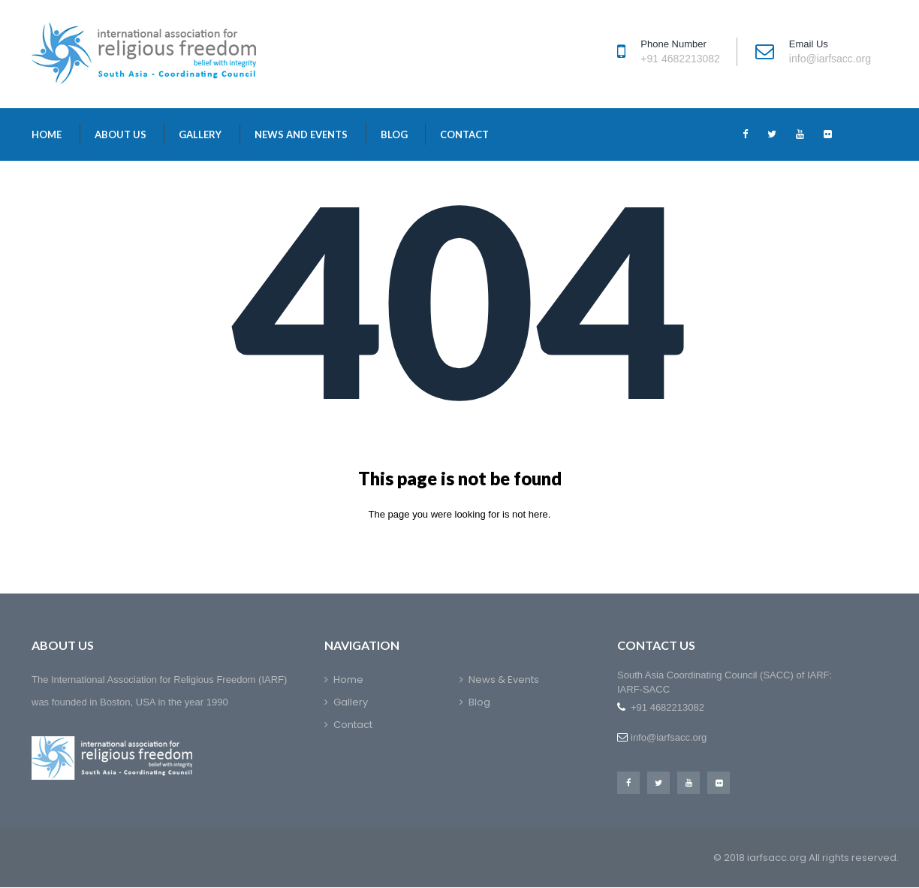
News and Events (301, 134)
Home (47, 134)
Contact (464, 134)
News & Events (504, 679)
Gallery (200, 134)
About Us (120, 134)
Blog (394, 134)
